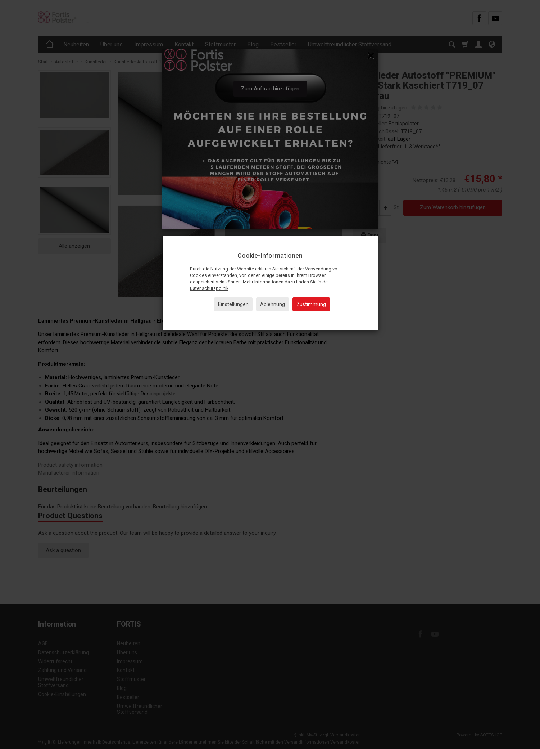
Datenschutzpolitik (209, 288)
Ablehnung (272, 304)
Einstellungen (233, 304)
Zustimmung (311, 304)
